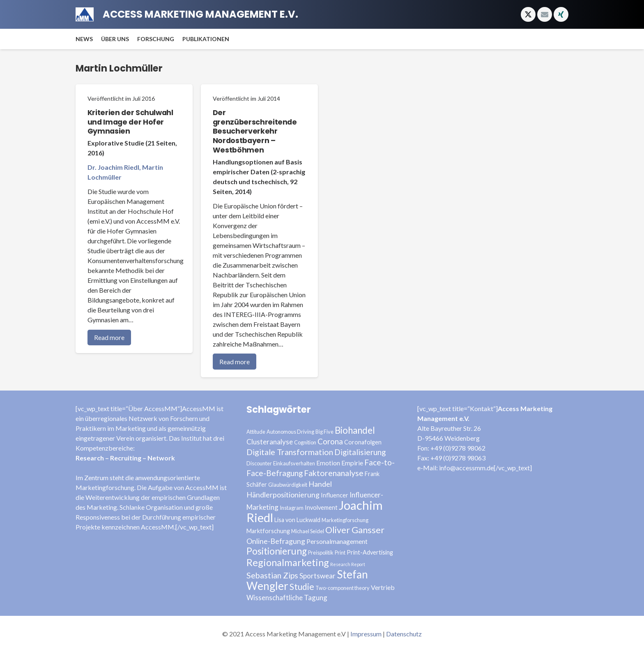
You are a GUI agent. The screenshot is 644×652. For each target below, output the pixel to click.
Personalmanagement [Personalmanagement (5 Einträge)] (337, 541)
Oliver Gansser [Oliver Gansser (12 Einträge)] (354, 530)
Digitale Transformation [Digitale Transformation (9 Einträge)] (289, 452)
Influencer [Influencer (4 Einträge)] (334, 495)
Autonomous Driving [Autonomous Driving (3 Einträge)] (290, 431)
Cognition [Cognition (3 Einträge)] (305, 442)
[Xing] (561, 14)
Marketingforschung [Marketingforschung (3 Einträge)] (345, 520)
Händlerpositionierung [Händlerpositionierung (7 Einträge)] (283, 494)
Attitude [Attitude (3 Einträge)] (255, 431)
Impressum (366, 634)
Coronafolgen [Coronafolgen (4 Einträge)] (363, 442)
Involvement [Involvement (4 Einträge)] (321, 507)
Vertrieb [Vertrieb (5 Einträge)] (383, 587)
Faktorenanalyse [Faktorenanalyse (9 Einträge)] (333, 473)
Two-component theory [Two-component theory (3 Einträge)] (342, 588)
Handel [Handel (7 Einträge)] (320, 483)
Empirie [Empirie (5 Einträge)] (352, 463)
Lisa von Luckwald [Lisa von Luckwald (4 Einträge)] (297, 519)
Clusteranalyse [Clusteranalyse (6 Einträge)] (269, 441)
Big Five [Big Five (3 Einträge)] (324, 431)
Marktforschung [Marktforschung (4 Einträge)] (268, 530)
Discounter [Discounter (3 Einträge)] (259, 463)
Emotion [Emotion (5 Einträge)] (328, 463)
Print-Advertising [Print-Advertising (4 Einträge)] (370, 552)
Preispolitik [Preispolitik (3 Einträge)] (321, 552)
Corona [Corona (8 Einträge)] (330, 441)
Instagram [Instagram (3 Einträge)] (292, 507)
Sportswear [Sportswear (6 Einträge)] (317, 575)
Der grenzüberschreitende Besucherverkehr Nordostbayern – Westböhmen (255, 131)
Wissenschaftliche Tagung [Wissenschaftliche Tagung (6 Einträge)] (286, 597)
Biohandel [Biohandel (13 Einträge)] (355, 430)
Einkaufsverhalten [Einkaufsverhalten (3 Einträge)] (294, 463)
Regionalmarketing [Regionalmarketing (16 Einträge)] (287, 562)
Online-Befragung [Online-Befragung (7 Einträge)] (275, 541)
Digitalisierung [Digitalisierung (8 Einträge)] (360, 452)
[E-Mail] (544, 14)
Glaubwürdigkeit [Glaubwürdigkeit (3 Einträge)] (287, 484)
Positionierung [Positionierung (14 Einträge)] (276, 551)
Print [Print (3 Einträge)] (340, 552)
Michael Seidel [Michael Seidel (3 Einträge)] (307, 531)
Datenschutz (404, 634)
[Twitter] (528, 14)
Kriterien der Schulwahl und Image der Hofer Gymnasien (130, 122)
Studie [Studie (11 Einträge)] (302, 586)
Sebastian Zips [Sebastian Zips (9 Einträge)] (272, 575)
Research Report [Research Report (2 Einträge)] (347, 564)
